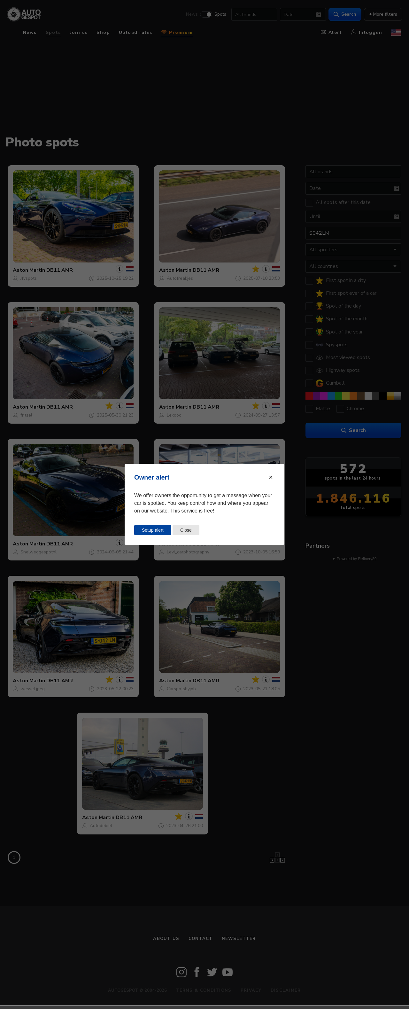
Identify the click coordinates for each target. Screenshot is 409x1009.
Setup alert (153, 530)
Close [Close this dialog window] (186, 530)
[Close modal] (271, 477)
